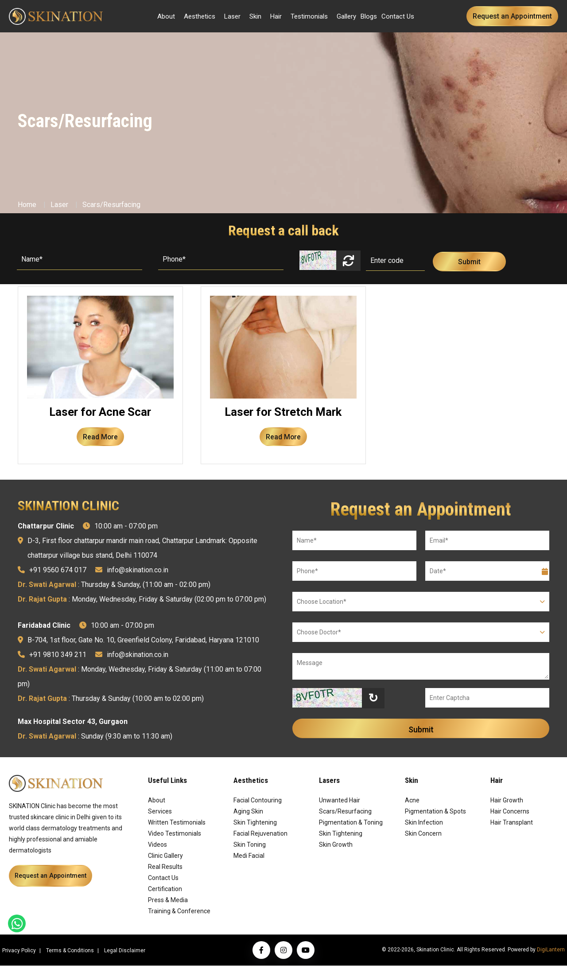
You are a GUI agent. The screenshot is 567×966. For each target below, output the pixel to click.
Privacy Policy (19, 951)
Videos (157, 845)
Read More (100, 437)
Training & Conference (179, 911)
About (166, 16)
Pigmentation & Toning (351, 822)
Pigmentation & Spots (435, 811)
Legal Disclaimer (124, 951)
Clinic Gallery (165, 856)
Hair (276, 16)
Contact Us (397, 16)
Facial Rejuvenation (260, 833)
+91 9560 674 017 (57, 570)
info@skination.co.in (137, 570)
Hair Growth (506, 800)
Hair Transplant (511, 822)
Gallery (346, 16)
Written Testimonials (177, 822)
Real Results (165, 867)
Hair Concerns (509, 811)
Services (160, 811)
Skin (255, 16)
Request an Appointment (512, 16)
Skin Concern (423, 833)
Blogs (369, 16)
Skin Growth (336, 845)
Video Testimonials (174, 833)
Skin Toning (249, 845)
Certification (165, 889)
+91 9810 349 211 (57, 655)
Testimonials (309, 16)
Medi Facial (248, 856)
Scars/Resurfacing (111, 204)
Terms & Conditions (70, 951)
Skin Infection (424, 822)
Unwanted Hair (339, 800)
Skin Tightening (255, 822)
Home (27, 204)
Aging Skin (248, 811)
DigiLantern (551, 950)
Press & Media (168, 900)
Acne (412, 800)
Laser (232, 16)
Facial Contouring (257, 800)
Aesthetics (199, 16)
